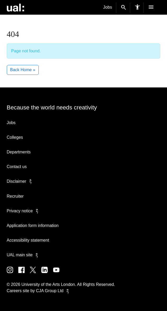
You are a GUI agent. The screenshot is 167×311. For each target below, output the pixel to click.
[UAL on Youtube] (58, 273)
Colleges (15, 137)
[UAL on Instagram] (12, 273)
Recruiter (15, 196)
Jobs (107, 7)
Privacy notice (23, 211)
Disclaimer (20, 181)
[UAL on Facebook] (24, 273)
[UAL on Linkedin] (47, 273)
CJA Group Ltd (53, 290)
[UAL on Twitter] (35, 273)
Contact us (17, 166)
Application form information (33, 225)
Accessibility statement (28, 240)
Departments (19, 152)
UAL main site (23, 255)
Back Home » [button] (22, 70)
